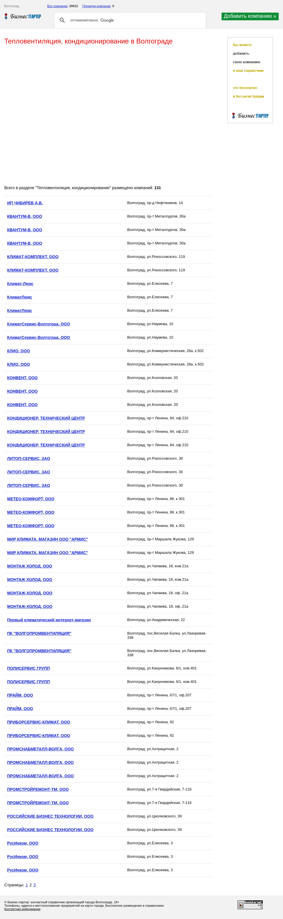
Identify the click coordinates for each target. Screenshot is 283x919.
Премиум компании (96, 6)
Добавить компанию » (250, 16)
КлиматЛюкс (19, 297)
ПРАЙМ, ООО (20, 695)
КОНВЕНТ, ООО (22, 377)
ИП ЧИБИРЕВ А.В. (25, 203)
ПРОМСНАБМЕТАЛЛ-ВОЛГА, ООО (40, 749)
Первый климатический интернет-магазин (49, 620)
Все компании (57, 6)
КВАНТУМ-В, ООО (24, 216)
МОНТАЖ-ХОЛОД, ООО (29, 593)
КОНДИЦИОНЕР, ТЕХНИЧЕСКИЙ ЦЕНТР (46, 418)
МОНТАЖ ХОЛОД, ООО (29, 566)
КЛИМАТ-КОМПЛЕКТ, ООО (33, 256)
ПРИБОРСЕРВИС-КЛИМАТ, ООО (38, 722)
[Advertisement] (68, 115)
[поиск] (129, 20)
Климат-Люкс (20, 283)
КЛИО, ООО (18, 351)
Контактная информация (22, 909)
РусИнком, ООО (22, 843)
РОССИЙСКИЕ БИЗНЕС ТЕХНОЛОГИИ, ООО (50, 816)
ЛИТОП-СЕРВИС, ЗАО (28, 458)
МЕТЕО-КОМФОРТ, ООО (30, 499)
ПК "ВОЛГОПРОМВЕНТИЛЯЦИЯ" (39, 633)
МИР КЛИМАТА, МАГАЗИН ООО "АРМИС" (47, 539)
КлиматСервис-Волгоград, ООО (38, 324)
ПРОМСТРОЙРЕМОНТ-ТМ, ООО (38, 789)
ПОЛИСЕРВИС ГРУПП (28, 668)
